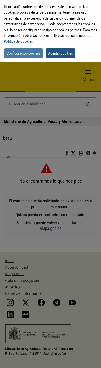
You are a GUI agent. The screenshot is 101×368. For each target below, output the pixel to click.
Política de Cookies (18, 41)
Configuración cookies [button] (23, 53)
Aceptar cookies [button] (60, 53)
